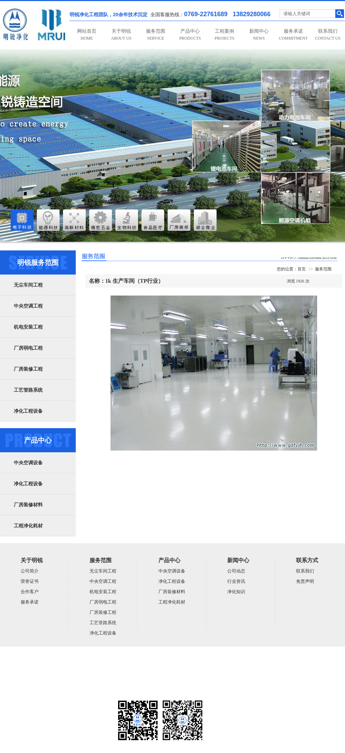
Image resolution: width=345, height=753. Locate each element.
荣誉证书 (30, 581)
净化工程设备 (28, 411)
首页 (301, 269)
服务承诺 (293, 35)
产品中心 (190, 35)
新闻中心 (259, 35)
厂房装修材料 (28, 504)
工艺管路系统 (28, 390)
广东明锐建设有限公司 (53, 664)
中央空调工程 (28, 306)
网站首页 (86, 35)
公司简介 (30, 571)
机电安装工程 (28, 327)
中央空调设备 (28, 462)
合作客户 (30, 591)
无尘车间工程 (28, 285)
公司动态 (236, 571)
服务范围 (155, 35)
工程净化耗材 (28, 525)
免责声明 (305, 581)
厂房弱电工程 (28, 348)
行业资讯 (236, 581)
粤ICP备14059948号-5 (19, 691)
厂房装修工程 (28, 369)
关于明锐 (121, 35)
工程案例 (224, 35)
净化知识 (236, 591)
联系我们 (328, 35)
